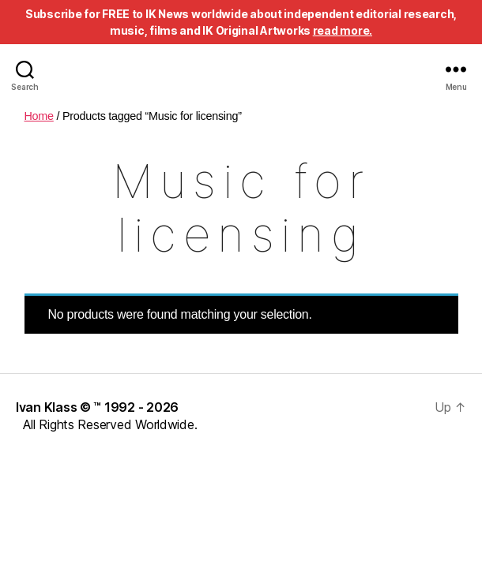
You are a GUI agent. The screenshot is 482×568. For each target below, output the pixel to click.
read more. (342, 30)
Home (39, 116)
